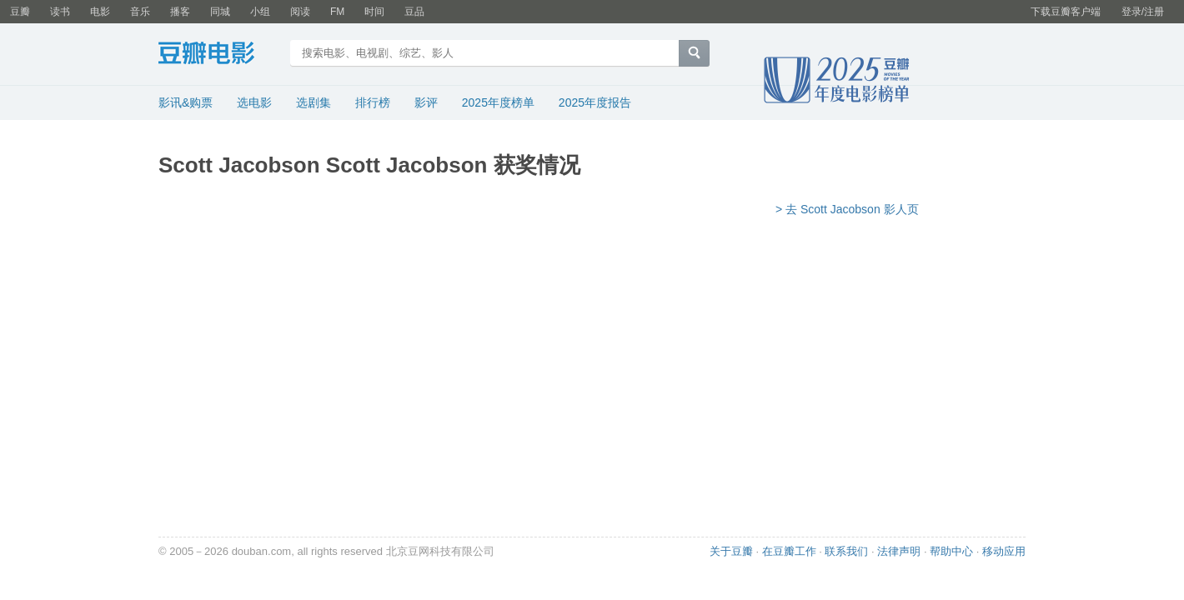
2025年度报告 (595, 102)
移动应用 (1004, 551)
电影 (100, 12)
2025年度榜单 (498, 102)
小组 (260, 12)
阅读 (300, 12)
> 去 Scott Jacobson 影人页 (847, 209)
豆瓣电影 (218, 55)
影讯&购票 (185, 102)
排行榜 (372, 102)
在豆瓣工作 (789, 551)
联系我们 (846, 551)
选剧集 (313, 102)
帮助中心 (951, 551)
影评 (426, 102)
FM (337, 12)
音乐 (140, 12)
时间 (374, 12)
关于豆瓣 (731, 551)
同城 (220, 12)
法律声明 (899, 551)
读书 (60, 12)
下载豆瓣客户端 (1066, 12)
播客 (180, 12)
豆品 (414, 12)
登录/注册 (1142, 12)
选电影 (254, 102)
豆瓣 (20, 12)
